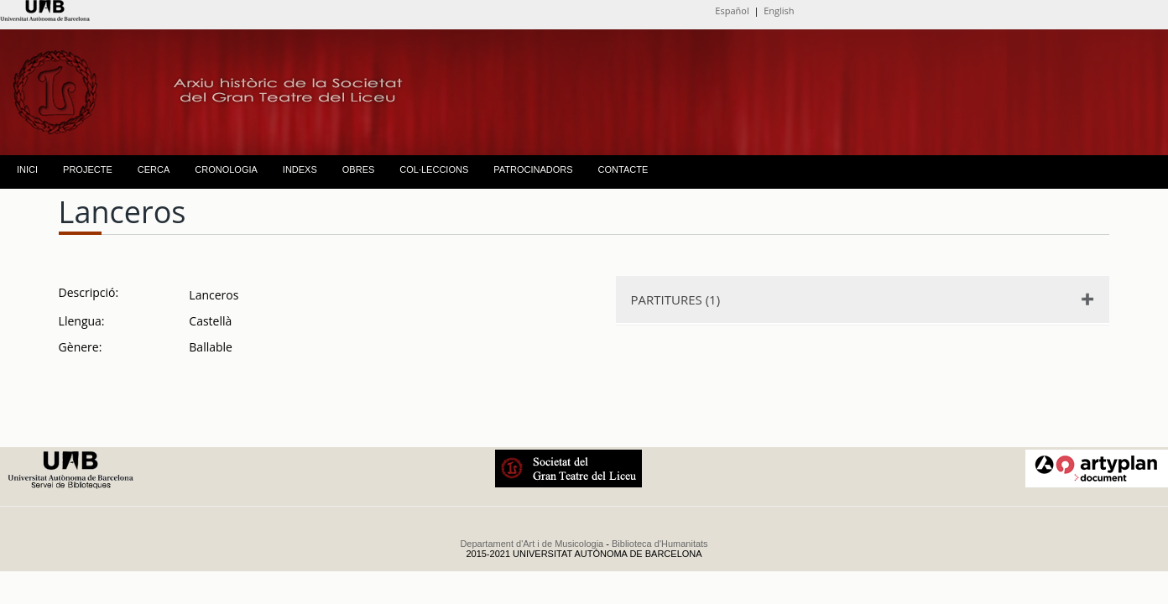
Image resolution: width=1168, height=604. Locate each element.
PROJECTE (87, 169)
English (779, 10)
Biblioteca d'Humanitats (660, 544)
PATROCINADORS (532, 169)
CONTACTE (623, 169)
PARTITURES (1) (676, 299)
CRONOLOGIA (226, 169)
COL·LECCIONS (433, 169)
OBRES (358, 169)
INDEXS (300, 169)
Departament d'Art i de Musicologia (531, 544)
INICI (27, 169)
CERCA (154, 169)
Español (731, 10)
